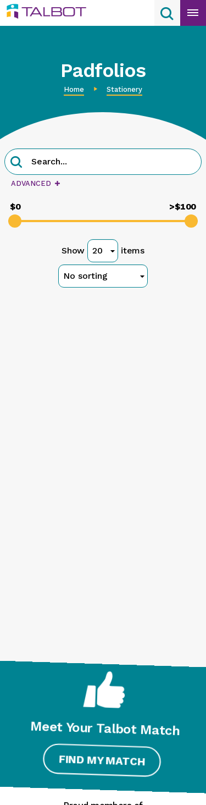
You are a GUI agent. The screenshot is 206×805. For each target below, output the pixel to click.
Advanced (35, 183)
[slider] (14, 221)
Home (74, 89)
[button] (16, 163)
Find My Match (101, 760)
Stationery (124, 89)
